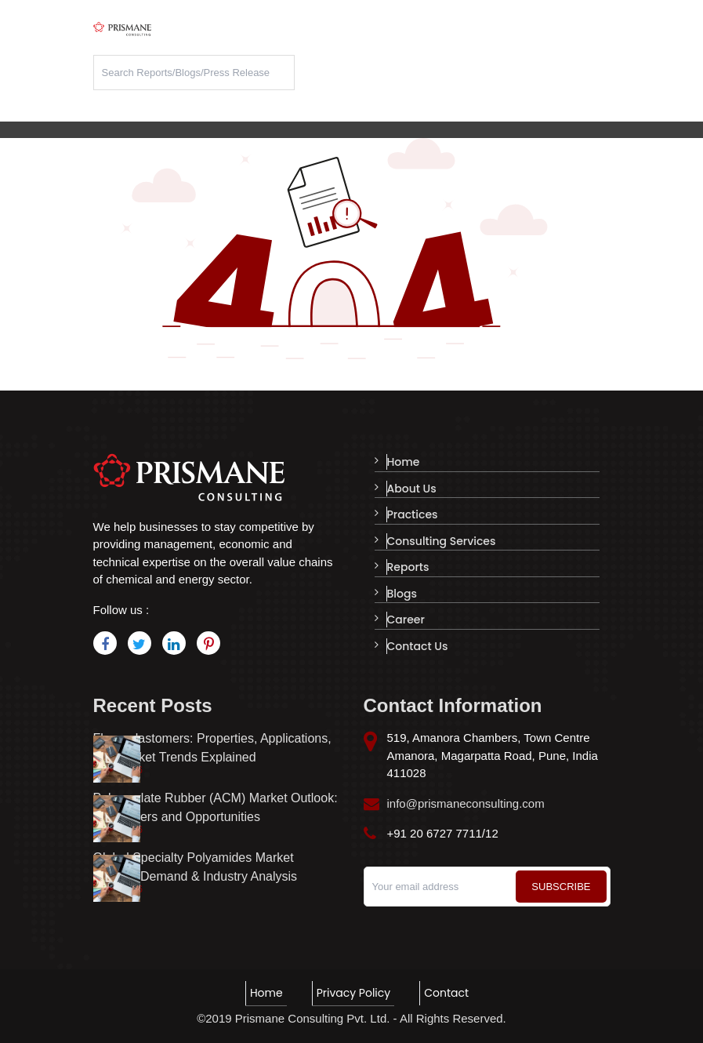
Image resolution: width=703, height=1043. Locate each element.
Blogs (401, 590)
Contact (445, 993)
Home (402, 462)
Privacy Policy (353, 993)
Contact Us (417, 641)
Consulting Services (440, 539)
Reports (407, 564)
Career (405, 615)
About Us (411, 488)
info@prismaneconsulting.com (466, 803)
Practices (411, 513)
